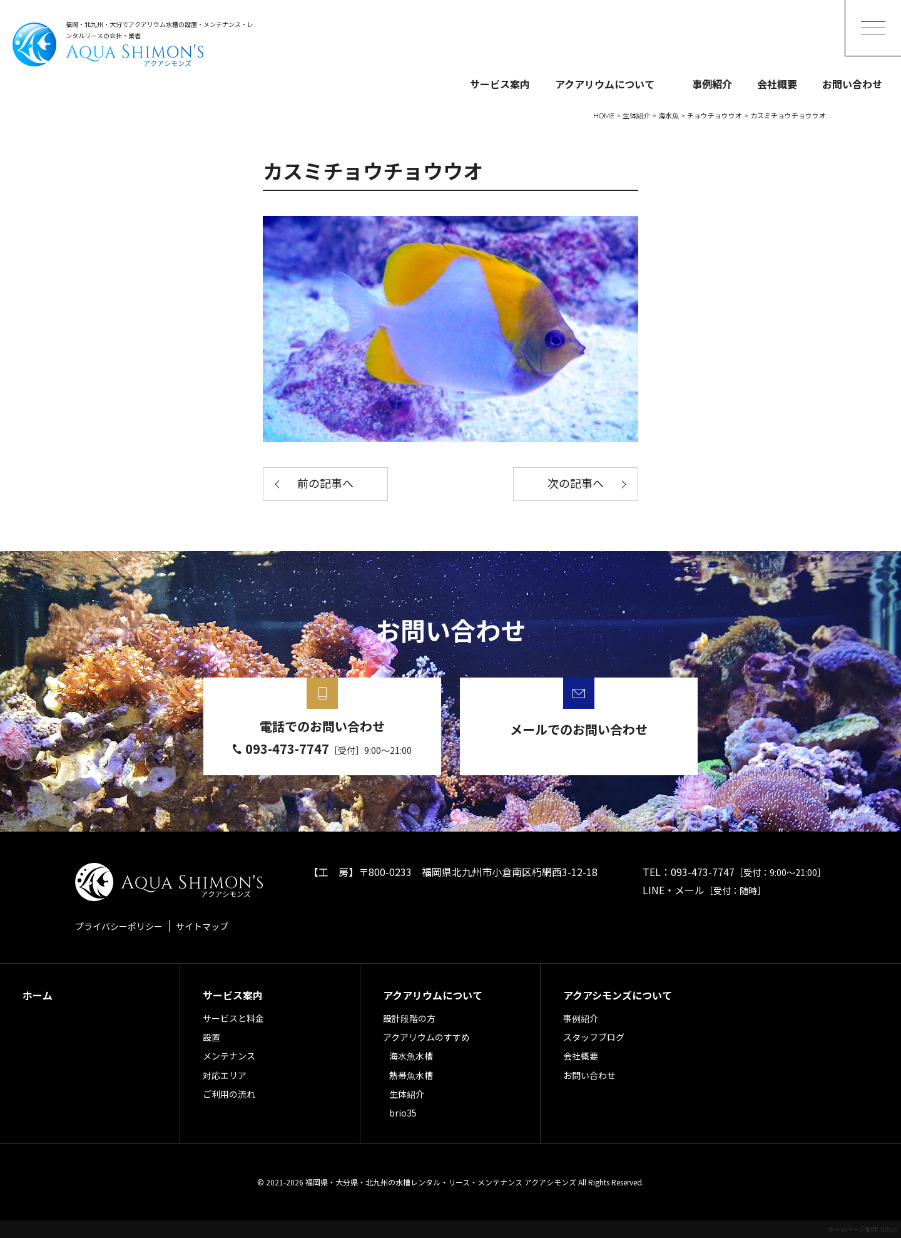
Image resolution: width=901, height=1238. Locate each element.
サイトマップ (202, 926)
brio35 (403, 1112)
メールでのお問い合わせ (579, 729)
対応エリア (225, 1075)
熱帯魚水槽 (411, 1075)
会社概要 (777, 83)
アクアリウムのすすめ (426, 1037)
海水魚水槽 (411, 1056)
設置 (211, 1037)
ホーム (38, 995)
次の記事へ (575, 484)
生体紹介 (406, 1094)
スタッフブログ (593, 1037)
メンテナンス (229, 1056)
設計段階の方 (409, 1018)
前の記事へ (325, 484)
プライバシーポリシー (119, 926)
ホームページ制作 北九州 (863, 1229)
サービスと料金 (233, 1018)
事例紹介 (712, 83)
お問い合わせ (852, 83)
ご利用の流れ (229, 1094)
